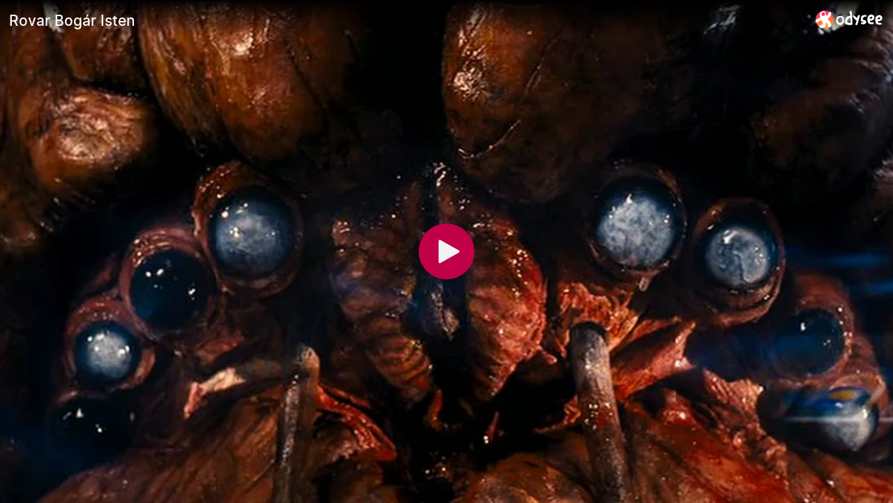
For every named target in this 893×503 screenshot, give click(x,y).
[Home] (849, 19)
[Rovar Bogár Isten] (406, 20)
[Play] (446, 251)
